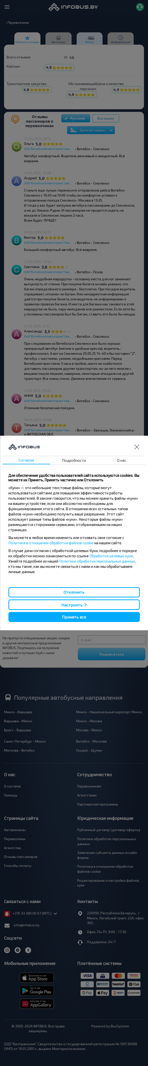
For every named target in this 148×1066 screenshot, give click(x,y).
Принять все (74, 616)
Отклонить (74, 592)
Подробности (74, 460)
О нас (121, 460)
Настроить (71, 604)
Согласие (26, 460)
